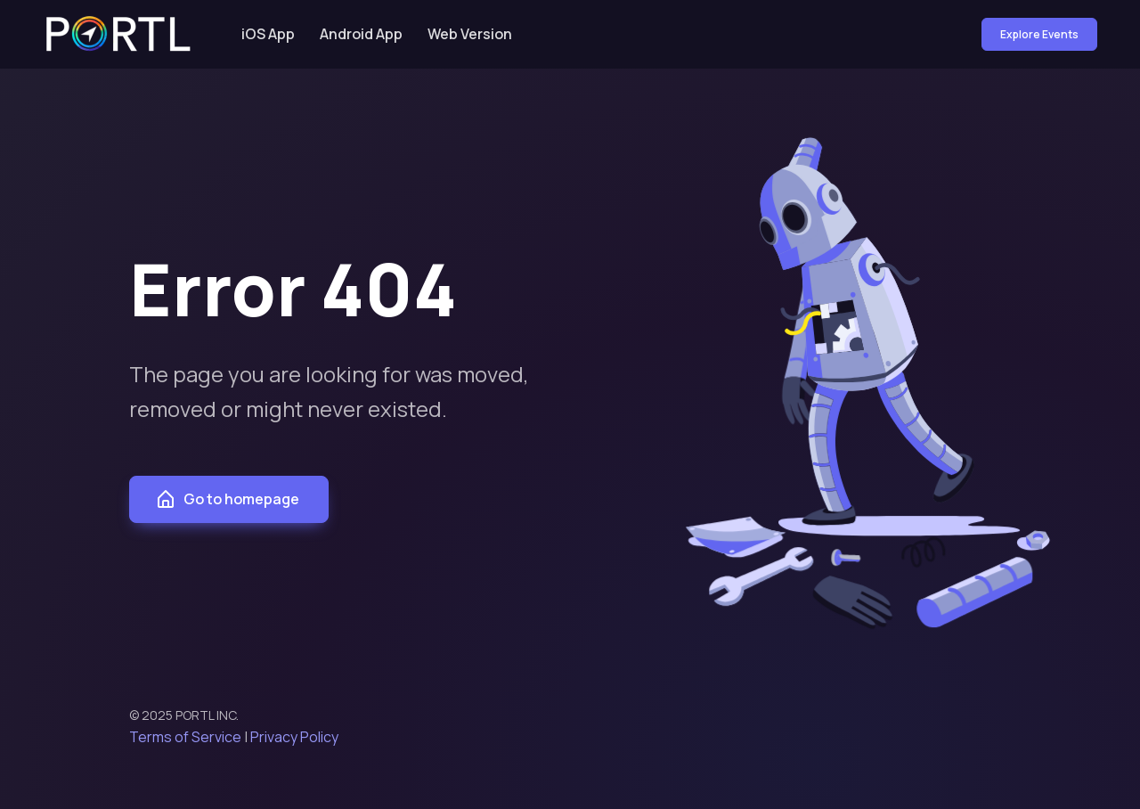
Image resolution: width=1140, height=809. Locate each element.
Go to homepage (227, 500)
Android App (361, 34)
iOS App (268, 34)
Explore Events (1039, 34)
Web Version (470, 34)
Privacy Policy (294, 737)
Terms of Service (185, 737)
